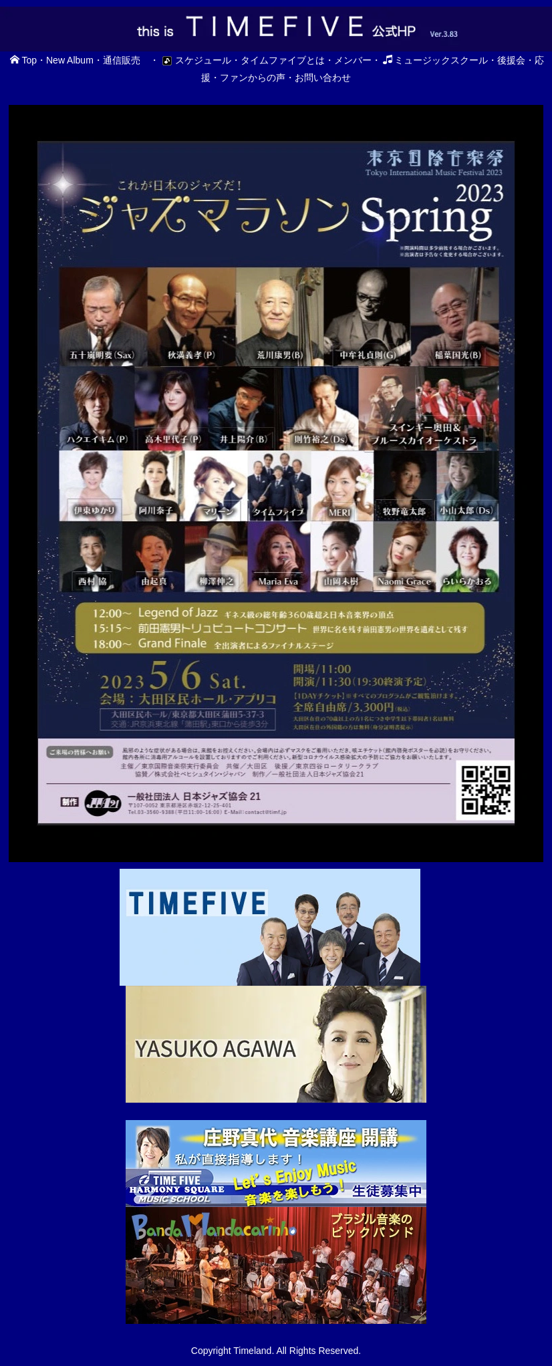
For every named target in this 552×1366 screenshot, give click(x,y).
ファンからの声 (252, 77)
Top (23, 60)
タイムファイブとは (283, 60)
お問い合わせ (323, 77)
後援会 (511, 60)
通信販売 (121, 60)
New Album (70, 60)
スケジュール (195, 60)
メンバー (353, 60)
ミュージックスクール (435, 60)
